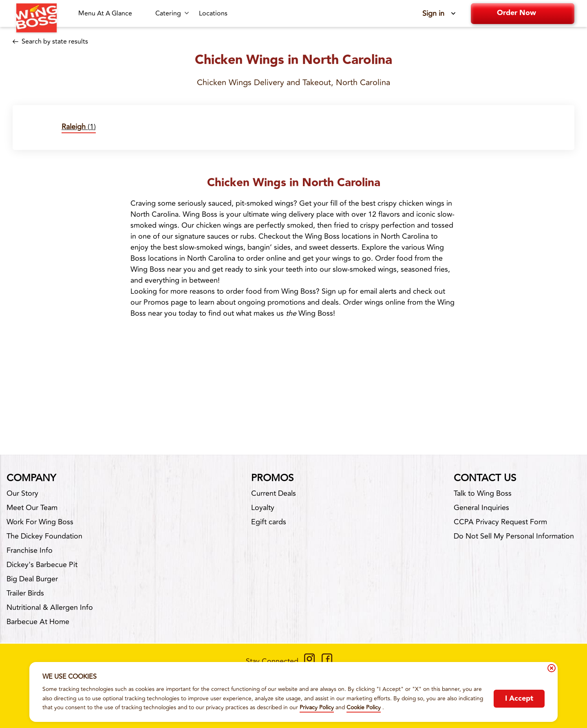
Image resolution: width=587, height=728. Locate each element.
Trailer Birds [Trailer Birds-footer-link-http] (25, 593)
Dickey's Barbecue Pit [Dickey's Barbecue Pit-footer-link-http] (42, 564)
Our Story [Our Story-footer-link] (22, 493)
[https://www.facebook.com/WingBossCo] (327, 661)
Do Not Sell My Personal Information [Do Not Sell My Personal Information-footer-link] (514, 536)
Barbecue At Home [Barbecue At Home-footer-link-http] (38, 621)
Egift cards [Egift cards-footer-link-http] (268, 522)
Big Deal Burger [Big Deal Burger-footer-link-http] (32, 579)
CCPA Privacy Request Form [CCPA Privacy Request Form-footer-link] (500, 522)
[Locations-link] (213, 13)
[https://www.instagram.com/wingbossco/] (309, 661)
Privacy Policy (317, 707)
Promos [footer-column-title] (272, 478)
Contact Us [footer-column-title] (485, 478)
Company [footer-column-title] (31, 478)
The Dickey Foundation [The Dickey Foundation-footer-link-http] (44, 536)
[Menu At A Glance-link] (112, 13)
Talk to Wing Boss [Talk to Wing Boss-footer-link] (483, 493)
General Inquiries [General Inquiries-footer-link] (481, 507)
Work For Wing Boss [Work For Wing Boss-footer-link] (40, 522)
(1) (79, 126)
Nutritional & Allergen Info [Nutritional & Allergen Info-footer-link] (50, 607)
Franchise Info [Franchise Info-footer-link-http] (30, 550)
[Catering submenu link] (172, 13)
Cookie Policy (363, 707)
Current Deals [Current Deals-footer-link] (273, 493)
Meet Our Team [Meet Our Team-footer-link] (32, 507)
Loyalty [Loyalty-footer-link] (262, 507)
